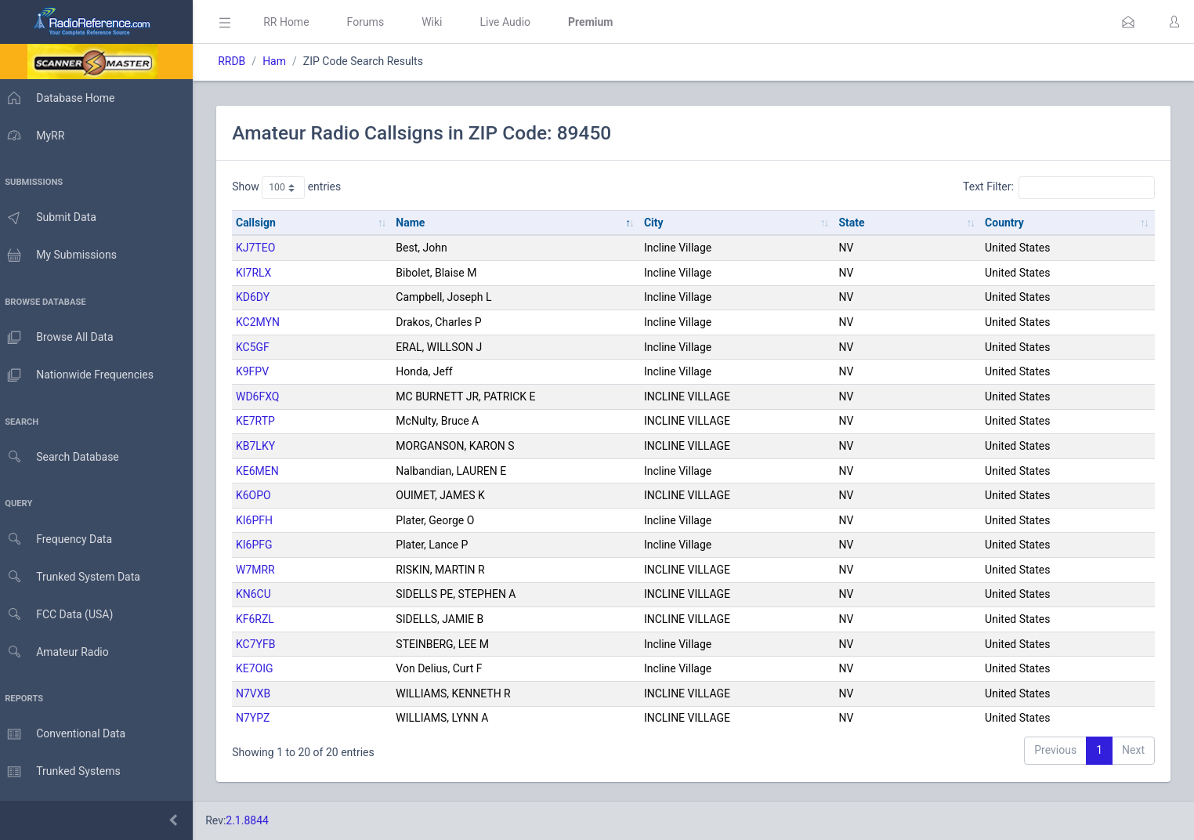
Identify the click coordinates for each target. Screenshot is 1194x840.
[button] (1128, 22)
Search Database (63, 457)
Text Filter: (1059, 187)
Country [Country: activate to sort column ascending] (1006, 222)
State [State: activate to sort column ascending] (854, 222)
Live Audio (512, 22)
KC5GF (260, 347)
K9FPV (260, 371)
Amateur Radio (58, 652)
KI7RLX (261, 272)
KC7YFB (263, 644)
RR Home (294, 22)
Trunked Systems (64, 772)
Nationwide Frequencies (80, 375)
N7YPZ (260, 717)
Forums (373, 22)
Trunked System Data (74, 577)
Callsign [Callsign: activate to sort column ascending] (264, 222)
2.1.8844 (255, 820)
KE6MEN (265, 471)
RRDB (239, 61)
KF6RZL (263, 619)
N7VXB (261, 693)
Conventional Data (66, 734)
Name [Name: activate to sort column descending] (416, 222)
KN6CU (261, 594)
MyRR (36, 136)
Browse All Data (60, 338)
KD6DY (260, 297)
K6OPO (261, 495)
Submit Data (52, 218)
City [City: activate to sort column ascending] (658, 222)
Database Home (61, 98)
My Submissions (62, 255)
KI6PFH (262, 520)
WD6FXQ (265, 396)
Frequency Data (60, 539)
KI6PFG (262, 544)
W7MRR (263, 569)
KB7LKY (263, 446)
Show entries (294, 187)
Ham (282, 61)
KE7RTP (263, 421)
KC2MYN (266, 322)
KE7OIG (262, 668)
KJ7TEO (263, 247)
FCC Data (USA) (60, 614)
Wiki (439, 22)
